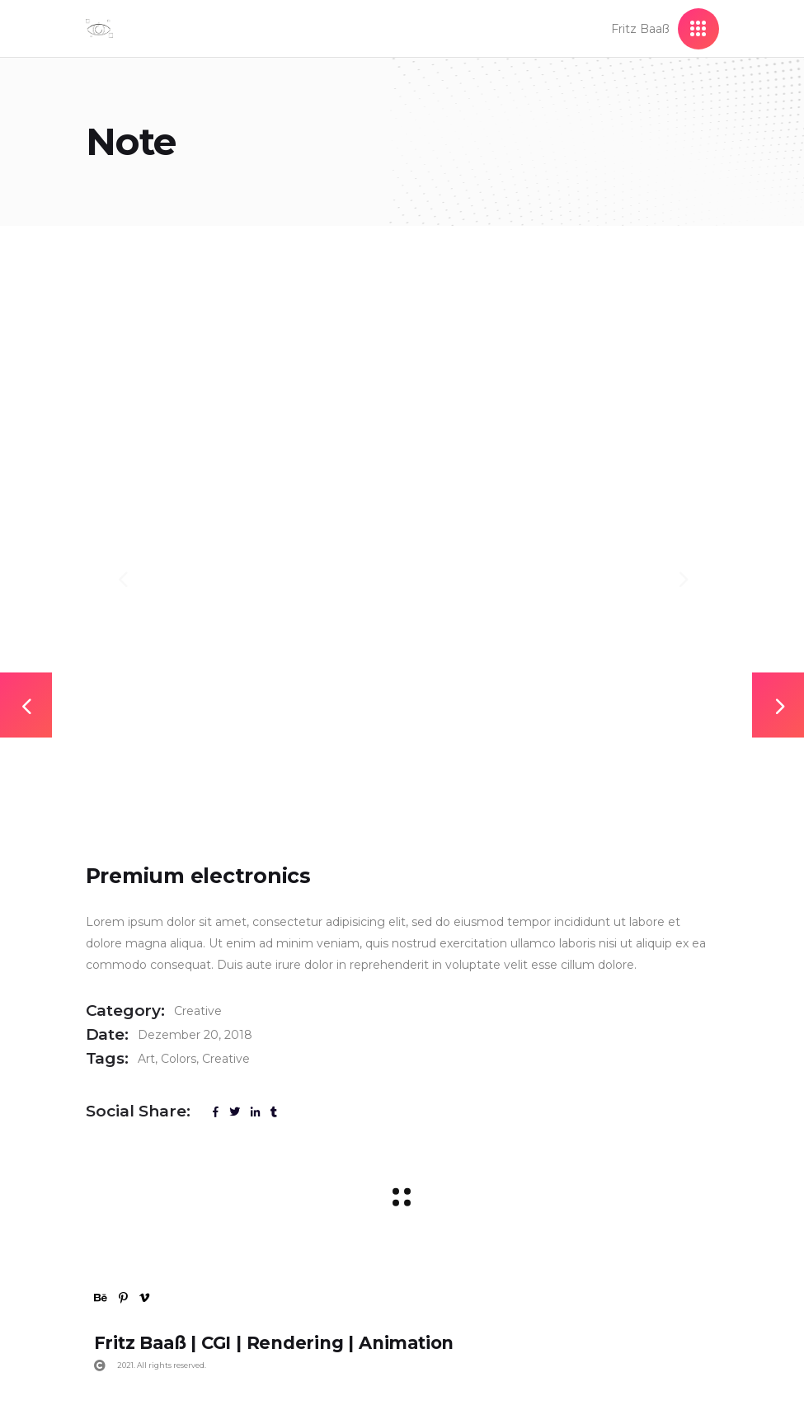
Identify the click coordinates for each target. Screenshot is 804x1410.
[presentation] (122, 578)
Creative (198, 1010)
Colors (178, 1058)
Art (146, 1058)
